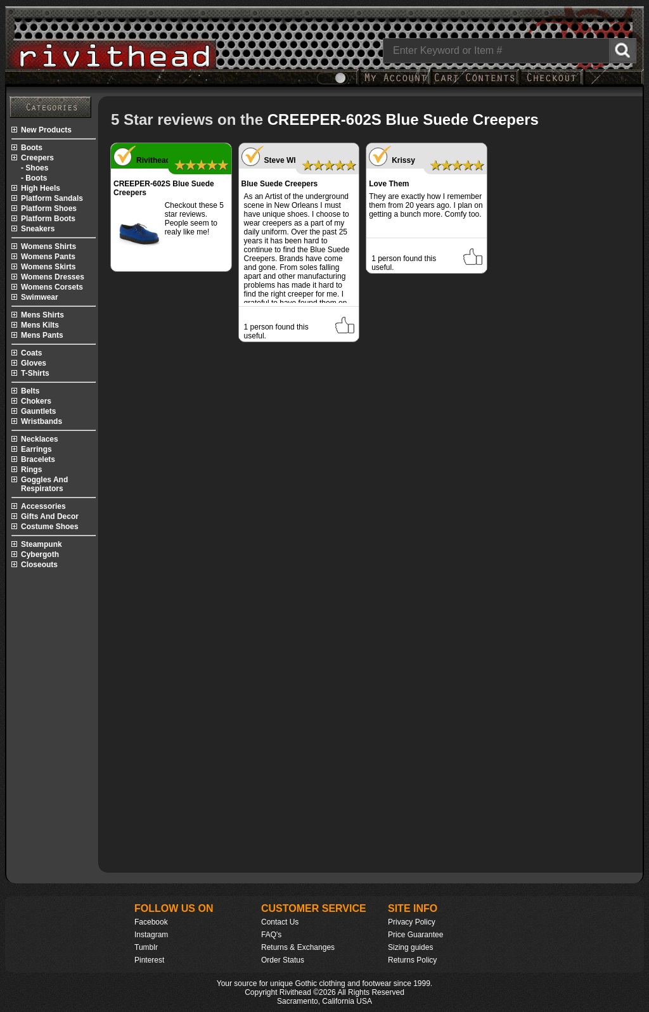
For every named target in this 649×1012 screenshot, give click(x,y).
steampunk (41, 544)
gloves (33, 363)
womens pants (48, 256)
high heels (40, 188)
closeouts (39, 564)
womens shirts (48, 246)
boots (31, 147)
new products (46, 129)
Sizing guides (410, 947)
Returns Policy (412, 960)
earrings (36, 449)
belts (30, 391)
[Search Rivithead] (622, 50)
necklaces (39, 439)
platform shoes (49, 208)
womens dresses (52, 276)
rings (31, 469)
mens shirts (42, 315)
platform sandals (52, 198)
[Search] (509, 50)
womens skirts (48, 266)
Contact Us (280, 922)
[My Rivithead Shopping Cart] (474, 84)
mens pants (42, 335)
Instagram (151, 934)
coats (31, 353)
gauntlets (38, 411)
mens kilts (40, 325)
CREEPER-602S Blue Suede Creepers (403, 119)
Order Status (282, 960)
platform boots (48, 218)
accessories (43, 506)
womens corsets (52, 287)
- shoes (34, 167)
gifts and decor (50, 516)
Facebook (151, 922)
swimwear (39, 297)
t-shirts (35, 373)
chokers (36, 401)
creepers (37, 157)
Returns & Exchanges (298, 947)
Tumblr (146, 947)
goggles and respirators (44, 484)
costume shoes (50, 526)
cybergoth (40, 554)
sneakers (38, 228)
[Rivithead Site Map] (50, 107)
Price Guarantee (415, 934)
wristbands (41, 421)
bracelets (38, 459)
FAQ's (271, 934)
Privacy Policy (411, 922)
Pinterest (149, 960)
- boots (34, 178)
